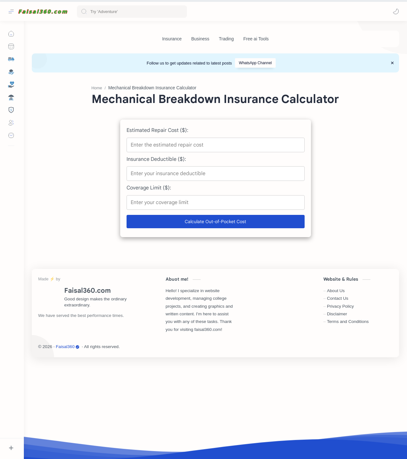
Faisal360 (68, 442)
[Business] (200, 39)
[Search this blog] (132, 11)
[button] (396, 11)
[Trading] (226, 39)
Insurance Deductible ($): (156, 254)
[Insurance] (172, 39)
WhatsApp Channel (255, 63)
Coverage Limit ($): (149, 283)
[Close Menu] (392, 63)
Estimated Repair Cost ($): (157, 226)
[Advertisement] (215, 123)
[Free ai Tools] (256, 39)
